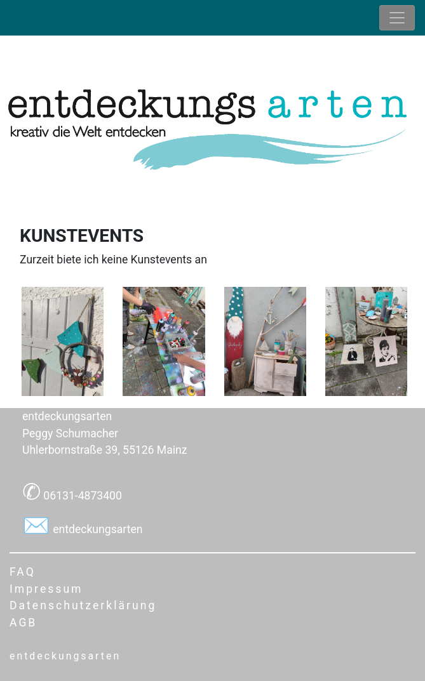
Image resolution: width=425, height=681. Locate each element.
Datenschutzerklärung (83, 605)
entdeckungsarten (96, 529)
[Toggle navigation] (397, 17)
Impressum (46, 589)
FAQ (23, 571)
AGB (23, 622)
